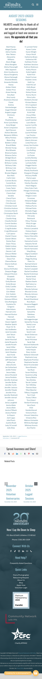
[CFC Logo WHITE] (21, 629)
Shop (21, 583)
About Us (21, 580)
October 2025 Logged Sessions (29, 492)
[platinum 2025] (21, 593)
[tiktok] (15, 551)
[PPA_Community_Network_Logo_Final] (21, 615)
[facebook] (11, 551)
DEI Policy (33, 653)
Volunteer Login (21, 587)
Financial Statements (24, 653)
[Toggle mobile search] (33, 4)
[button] (6, 483)
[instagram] (19, 551)
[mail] (27, 551)
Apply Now (21, 585)
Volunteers (6, 438)
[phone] (31, 551)
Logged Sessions (22, 436)
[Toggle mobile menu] (37, 4)
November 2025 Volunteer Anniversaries (13, 492)
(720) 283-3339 (24, 539)
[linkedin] (23, 551)
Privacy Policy (20, 668)
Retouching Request (21, 577)
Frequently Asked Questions (21, 563)
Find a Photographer (21, 575)
